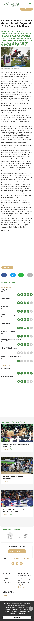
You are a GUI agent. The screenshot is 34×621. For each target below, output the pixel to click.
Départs (21, 294)
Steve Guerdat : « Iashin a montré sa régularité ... (14, 510)
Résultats (25, 294)
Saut (11, 449)
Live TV (31, 294)
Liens (4, 598)
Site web (18, 294)
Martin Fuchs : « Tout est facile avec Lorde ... (16, 445)
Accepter (17, 617)
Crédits (5, 596)
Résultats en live (28, 294)
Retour (7, 267)
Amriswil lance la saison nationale (13, 478)
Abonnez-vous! (17, 551)
